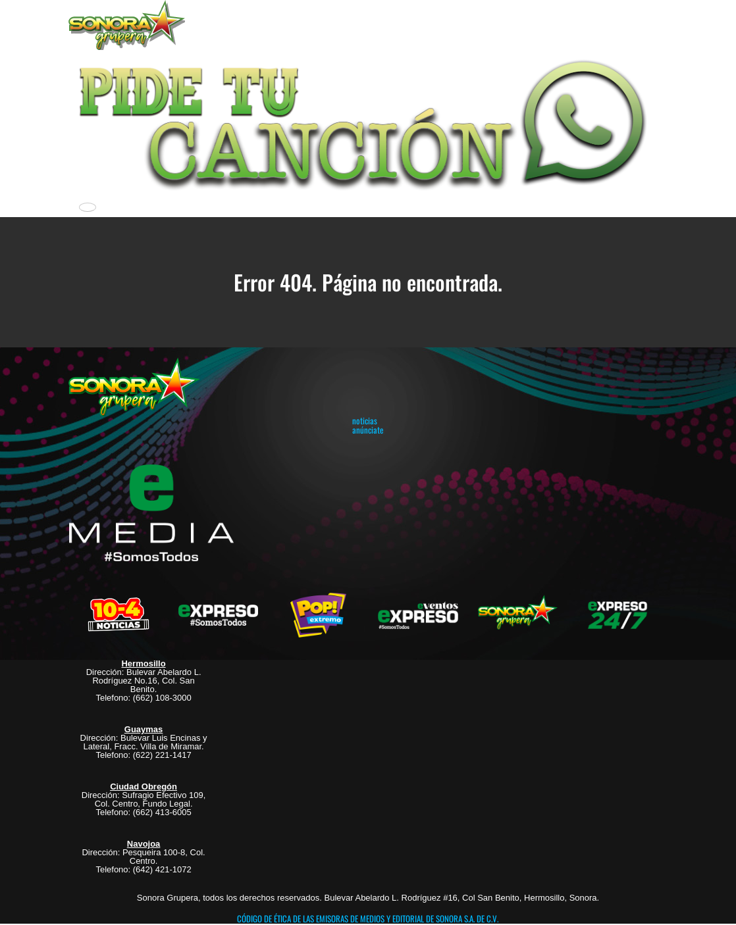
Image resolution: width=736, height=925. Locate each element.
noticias (364, 420)
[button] (367, 122)
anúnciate (367, 429)
